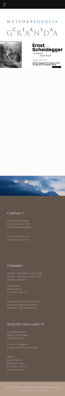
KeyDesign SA (53, 387)
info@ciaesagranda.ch (18, 239)
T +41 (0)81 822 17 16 (19, 236)
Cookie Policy (40, 390)
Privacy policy (25, 390)
